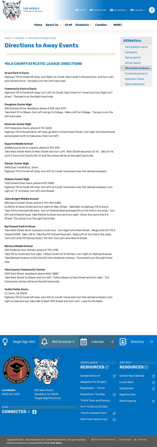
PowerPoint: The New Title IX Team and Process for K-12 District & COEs (95, 400)
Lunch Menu (127, 382)
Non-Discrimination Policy (103, 440)
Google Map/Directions (47, 398)
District (82, 10)
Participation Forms (136, 46)
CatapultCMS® (35, 443)
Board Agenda (128, 400)
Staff (68, 25)
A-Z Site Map (140, 440)
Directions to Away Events (42, 38)
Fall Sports (131, 52)
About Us (53, 25)
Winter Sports (133, 62)
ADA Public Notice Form (94, 419)
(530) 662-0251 (11, 394)
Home (38, 25)
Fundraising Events (136, 73)
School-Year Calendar (132, 375)
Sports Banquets (135, 84)
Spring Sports (133, 57)
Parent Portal (100, 10)
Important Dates (134, 78)
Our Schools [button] (119, 10)
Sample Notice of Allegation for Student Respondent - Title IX (93, 382)
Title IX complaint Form (93, 412)
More (118, 25)
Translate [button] (139, 10)
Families (102, 25)
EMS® (46, 443)
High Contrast (125, 440)
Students (83, 25)
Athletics (20, 38)
